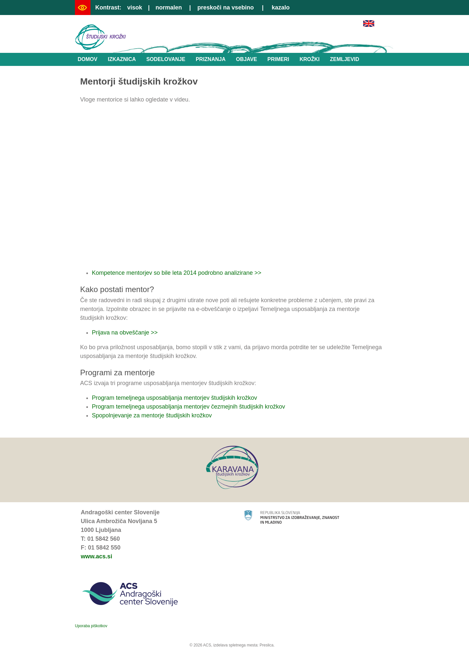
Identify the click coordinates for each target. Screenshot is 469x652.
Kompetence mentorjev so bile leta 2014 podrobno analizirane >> (176, 273)
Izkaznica (122, 59)
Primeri (278, 59)
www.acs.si (96, 556)
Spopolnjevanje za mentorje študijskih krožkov (152, 415)
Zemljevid (344, 59)
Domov (87, 59)
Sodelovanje (165, 59)
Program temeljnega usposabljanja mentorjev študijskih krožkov (174, 398)
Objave (246, 59)
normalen (169, 7)
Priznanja (211, 59)
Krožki (310, 59)
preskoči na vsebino (225, 7)
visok (134, 7)
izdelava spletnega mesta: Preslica (243, 645)
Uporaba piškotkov (91, 626)
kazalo (281, 7)
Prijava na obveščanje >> (125, 332)
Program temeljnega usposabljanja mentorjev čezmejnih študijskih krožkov (188, 406)
